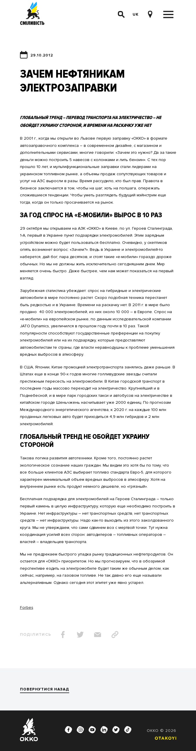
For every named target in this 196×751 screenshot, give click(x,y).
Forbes (26, 607)
